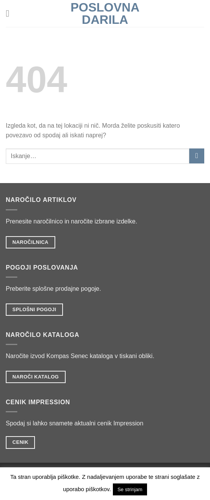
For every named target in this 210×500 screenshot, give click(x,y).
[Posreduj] (196, 155)
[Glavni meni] (10, 13)
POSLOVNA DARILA (105, 13)
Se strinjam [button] (129, 489)
